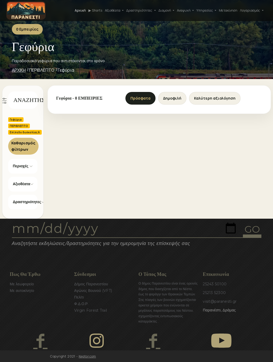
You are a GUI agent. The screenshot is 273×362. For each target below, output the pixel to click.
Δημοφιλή (172, 98)
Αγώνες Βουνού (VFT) (93, 290)
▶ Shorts (95, 10)
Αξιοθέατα (21, 184)
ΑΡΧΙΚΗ (19, 70)
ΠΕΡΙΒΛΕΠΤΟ (41, 70)
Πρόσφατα (140, 98)
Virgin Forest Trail (90, 310)
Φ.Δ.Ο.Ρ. (81, 303)
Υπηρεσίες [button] (205, 10)
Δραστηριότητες (25, 201)
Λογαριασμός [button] (250, 10)
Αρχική (80, 10)
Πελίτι (79, 297)
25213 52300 (214, 292)
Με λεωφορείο (22, 284)
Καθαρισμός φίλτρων (23, 146)
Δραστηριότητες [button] (139, 10)
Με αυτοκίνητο (22, 290)
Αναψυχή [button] (184, 10)
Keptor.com (87, 356)
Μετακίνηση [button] (228, 10)
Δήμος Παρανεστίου (91, 284)
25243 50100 (215, 284)
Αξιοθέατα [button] (113, 10)
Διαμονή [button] (165, 10)
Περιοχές (21, 166)
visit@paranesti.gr (220, 301)
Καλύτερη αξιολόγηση (215, 98)
